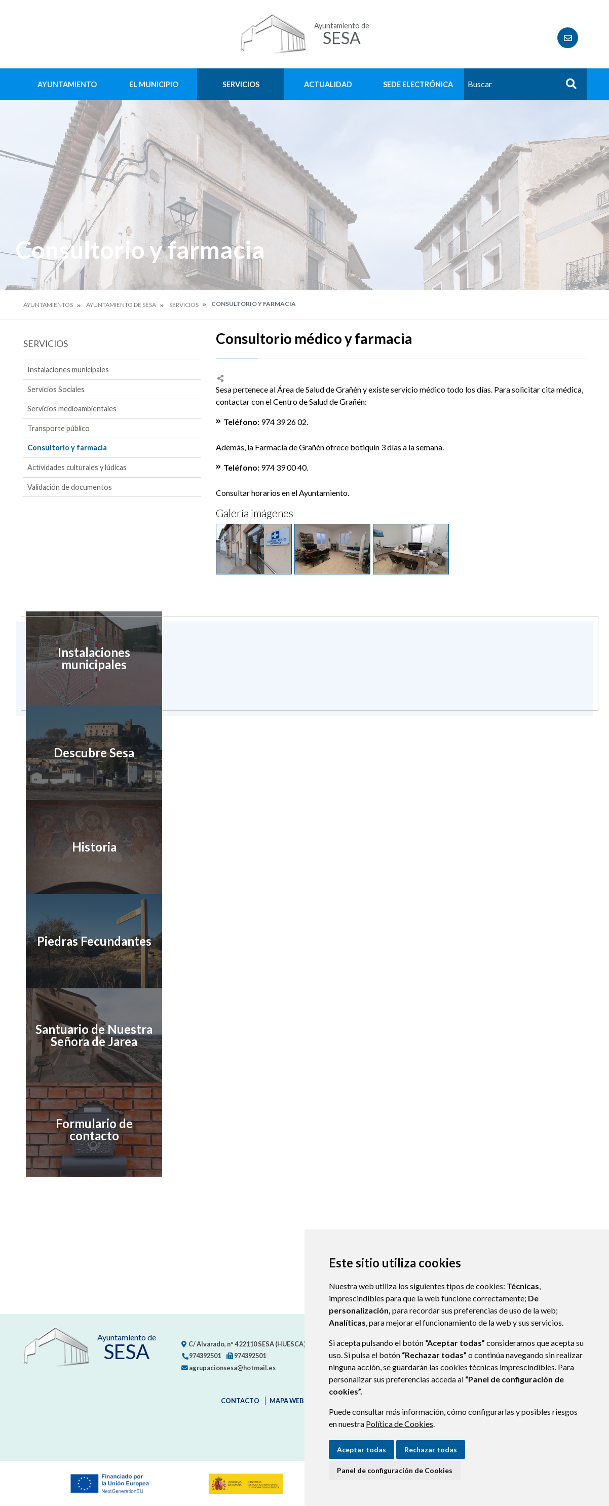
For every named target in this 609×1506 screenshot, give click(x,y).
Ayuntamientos (48, 304)
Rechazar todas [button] (430, 1449)
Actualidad (328, 84)
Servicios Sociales (56, 389)
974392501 (201, 1355)
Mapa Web (287, 1401)
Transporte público (58, 428)
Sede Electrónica (418, 84)
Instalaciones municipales (68, 369)
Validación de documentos (69, 487)
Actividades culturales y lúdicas (77, 467)
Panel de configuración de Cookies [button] (394, 1470)
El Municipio (153, 84)
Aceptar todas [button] (361, 1449)
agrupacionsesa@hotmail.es (228, 1368)
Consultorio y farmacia (67, 447)
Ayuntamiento (67, 84)
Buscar (567, 87)
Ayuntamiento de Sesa (121, 304)
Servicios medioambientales (72, 408)
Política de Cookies (399, 1423)
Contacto (240, 1401)
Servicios (240, 84)
